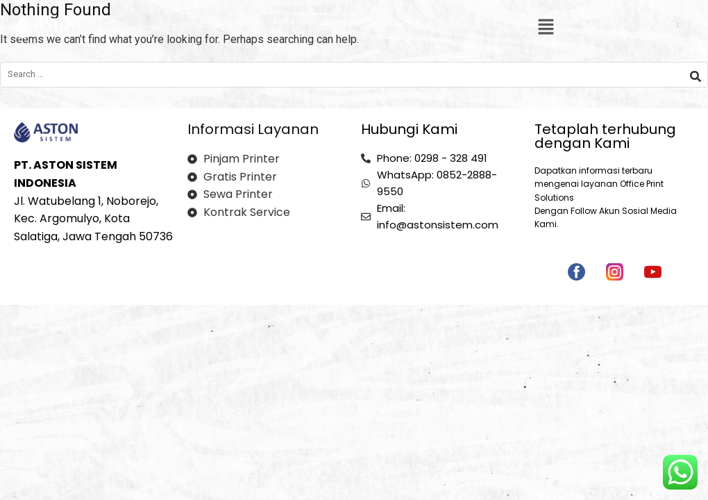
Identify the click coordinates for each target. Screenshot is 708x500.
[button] (545, 27)
